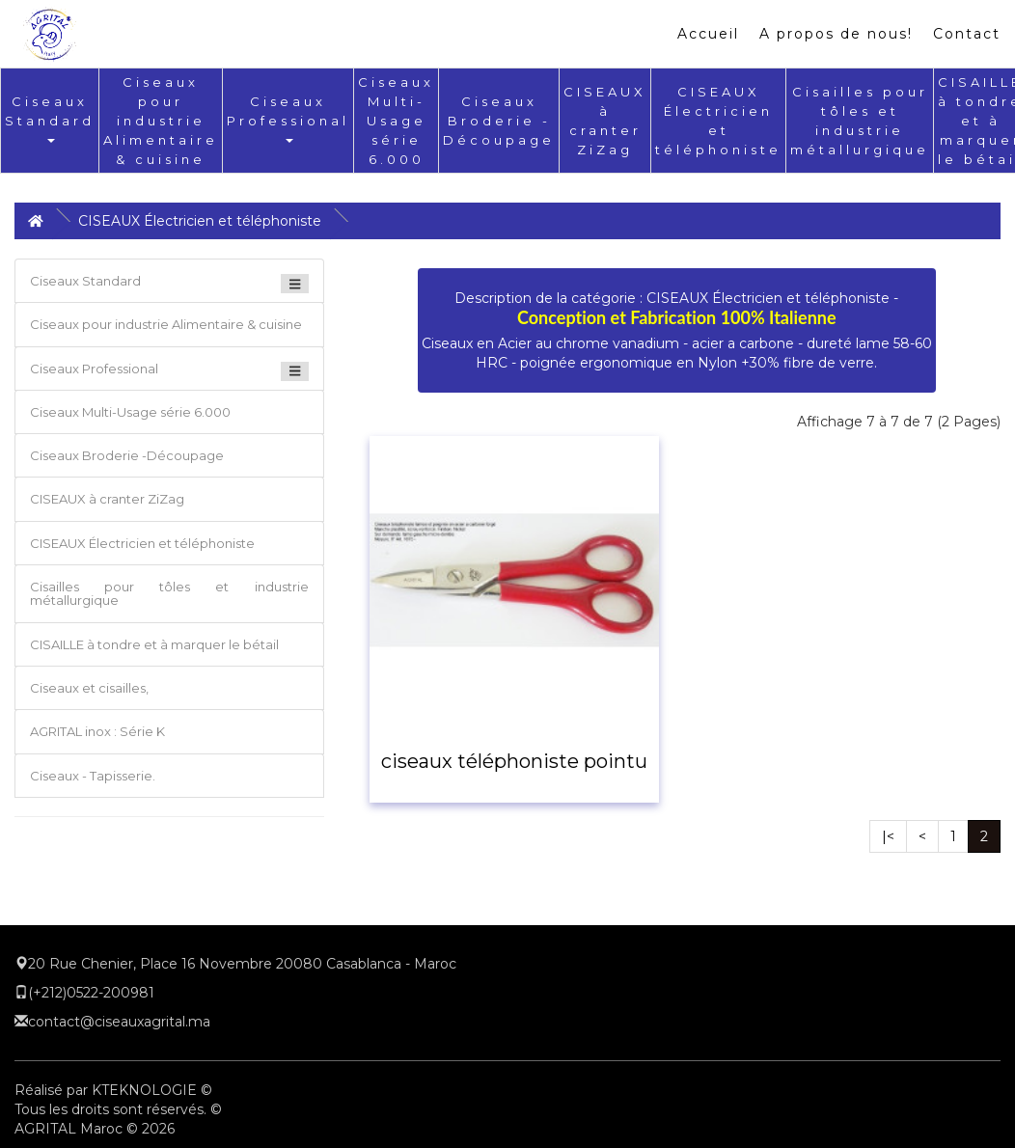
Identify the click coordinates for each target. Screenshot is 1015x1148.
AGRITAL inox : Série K (97, 731)
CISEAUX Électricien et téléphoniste (199, 221)
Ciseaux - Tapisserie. (92, 775)
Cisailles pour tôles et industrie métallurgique (169, 593)
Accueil (708, 33)
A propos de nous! (836, 33)
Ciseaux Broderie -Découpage (499, 121)
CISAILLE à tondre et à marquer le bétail (154, 644)
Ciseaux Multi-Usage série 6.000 (396, 120)
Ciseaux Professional (288, 119)
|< (888, 836)
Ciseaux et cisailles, (89, 688)
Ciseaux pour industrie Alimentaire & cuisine (160, 120)
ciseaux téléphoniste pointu (514, 761)
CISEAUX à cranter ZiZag (107, 498)
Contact (967, 33)
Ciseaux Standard (50, 119)
